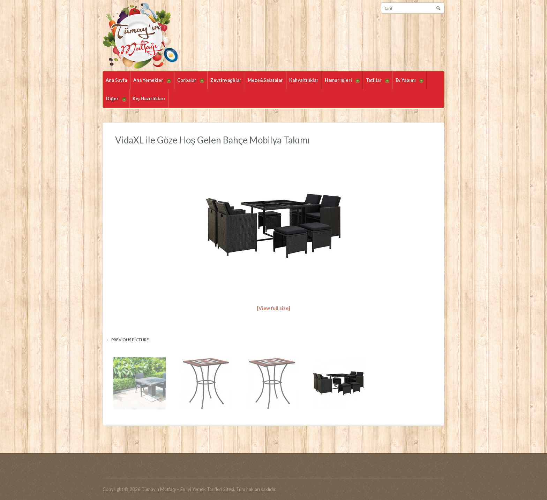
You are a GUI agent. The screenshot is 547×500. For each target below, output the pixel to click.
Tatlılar (376, 83)
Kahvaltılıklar (304, 80)
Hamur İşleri (341, 83)
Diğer (114, 102)
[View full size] (273, 308)
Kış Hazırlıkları (149, 98)
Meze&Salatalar (265, 80)
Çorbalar (189, 83)
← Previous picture (127, 339)
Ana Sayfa (116, 80)
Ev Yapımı (408, 83)
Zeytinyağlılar (225, 80)
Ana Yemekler (150, 83)
